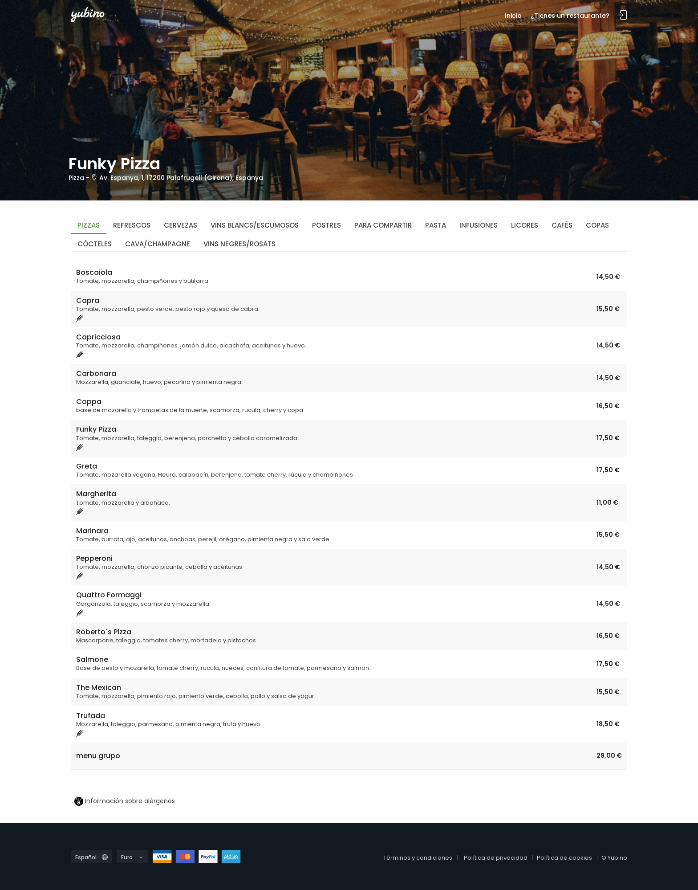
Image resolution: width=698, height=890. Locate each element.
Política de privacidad (496, 857)
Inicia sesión (622, 15)
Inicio (513, 15)
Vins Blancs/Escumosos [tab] (255, 225)
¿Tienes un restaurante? (570, 15)
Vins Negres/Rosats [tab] (239, 244)
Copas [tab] (597, 225)
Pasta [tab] (435, 225)
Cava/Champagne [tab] (157, 244)
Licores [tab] (524, 225)
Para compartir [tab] (383, 225)
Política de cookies (564, 857)
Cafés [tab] (562, 225)
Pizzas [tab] (88, 225)
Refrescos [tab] (131, 225)
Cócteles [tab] (94, 244)
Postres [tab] (326, 225)
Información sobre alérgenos (124, 801)
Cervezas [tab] (180, 225)
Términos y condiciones (417, 857)
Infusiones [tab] (478, 225)
